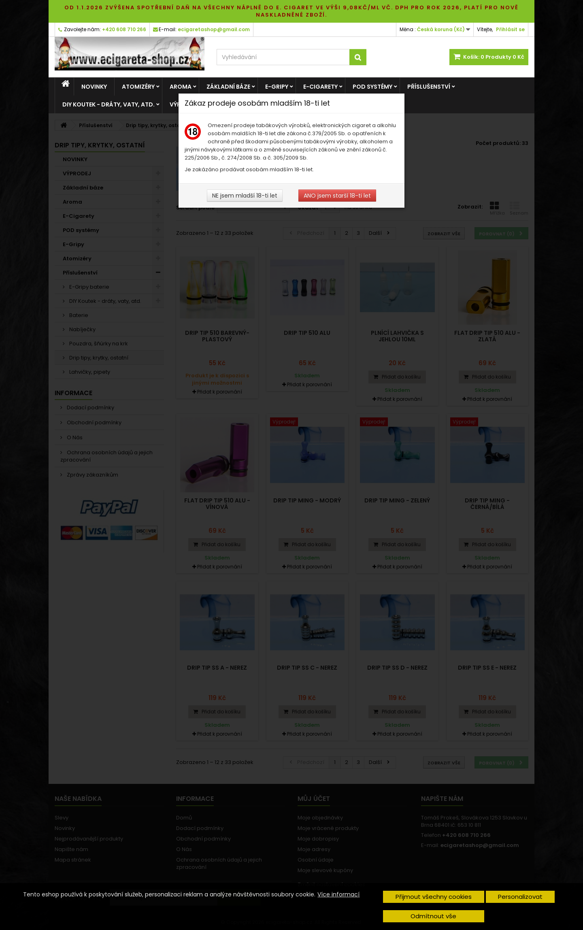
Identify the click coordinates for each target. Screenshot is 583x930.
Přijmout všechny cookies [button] (434, 896)
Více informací (338, 894)
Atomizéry (138, 87)
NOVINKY (94, 87)
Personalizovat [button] (520, 896)
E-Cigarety (320, 87)
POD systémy (372, 87)
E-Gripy (276, 87)
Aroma (180, 87)
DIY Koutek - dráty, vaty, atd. (108, 104)
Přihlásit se (510, 29)
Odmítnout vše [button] (433, 916)
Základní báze (228, 87)
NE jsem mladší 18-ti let (244, 196)
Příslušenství (428, 87)
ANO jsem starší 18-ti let (337, 196)
